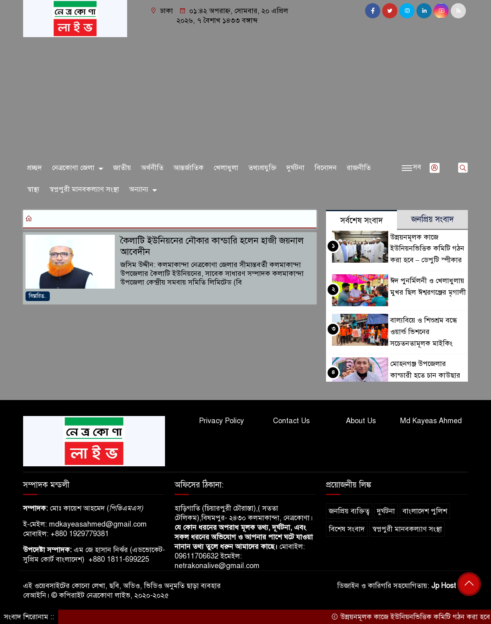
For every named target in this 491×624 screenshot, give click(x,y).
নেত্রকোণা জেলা (73, 167)
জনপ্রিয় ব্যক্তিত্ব (349, 511)
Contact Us (291, 420)
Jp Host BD (449, 585)
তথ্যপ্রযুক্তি (262, 167)
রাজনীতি (359, 167)
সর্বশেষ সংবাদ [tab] (361, 221)
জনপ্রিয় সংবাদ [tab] (432, 219)
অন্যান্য (138, 189)
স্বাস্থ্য (33, 189)
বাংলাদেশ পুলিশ (425, 511)
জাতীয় (122, 167)
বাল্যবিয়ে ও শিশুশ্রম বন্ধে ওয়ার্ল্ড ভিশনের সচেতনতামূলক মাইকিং (423, 332)
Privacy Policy (221, 420)
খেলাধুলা (226, 167)
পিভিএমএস (125, 508)
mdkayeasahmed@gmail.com (98, 524)
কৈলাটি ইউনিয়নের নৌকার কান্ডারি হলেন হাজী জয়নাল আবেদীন (212, 246)
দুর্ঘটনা (295, 167)
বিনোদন (325, 167)
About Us (361, 420)
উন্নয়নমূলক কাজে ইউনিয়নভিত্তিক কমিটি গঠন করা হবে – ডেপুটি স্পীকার (427, 249)
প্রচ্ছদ (34, 167)
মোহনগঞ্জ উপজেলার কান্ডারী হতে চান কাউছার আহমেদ (425, 375)
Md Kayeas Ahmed (431, 420)
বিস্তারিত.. (38, 296)
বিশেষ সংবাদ (347, 529)
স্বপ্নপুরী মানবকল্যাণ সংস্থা (84, 189)
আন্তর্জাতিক (188, 167)
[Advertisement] (245, 97)
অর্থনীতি (152, 167)
